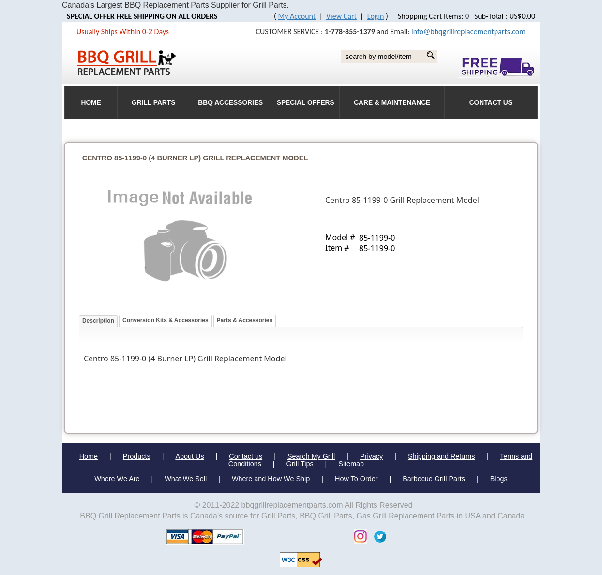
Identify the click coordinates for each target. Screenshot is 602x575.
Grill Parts (153, 102)
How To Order (356, 479)
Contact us (245, 456)
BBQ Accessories (230, 102)
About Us (189, 456)
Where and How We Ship (271, 479)
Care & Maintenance (392, 102)
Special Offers (305, 102)
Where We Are (116, 479)
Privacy (371, 456)
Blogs (499, 479)
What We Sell (187, 479)
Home (88, 456)
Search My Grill (311, 456)
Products (136, 456)
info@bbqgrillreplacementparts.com (468, 31)
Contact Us (490, 102)
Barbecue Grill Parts (434, 479)
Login (375, 16)
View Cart (341, 16)
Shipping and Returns (441, 456)
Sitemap (351, 464)
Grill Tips (300, 464)
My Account (297, 16)
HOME (91, 102)
